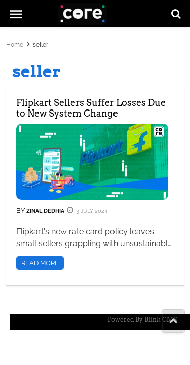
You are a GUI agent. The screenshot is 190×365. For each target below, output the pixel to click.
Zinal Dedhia (44, 211)
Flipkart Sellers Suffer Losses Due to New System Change (91, 108)
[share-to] (173, 321)
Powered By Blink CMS (142, 319)
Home (14, 44)
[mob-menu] (16, 13)
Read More (40, 263)
